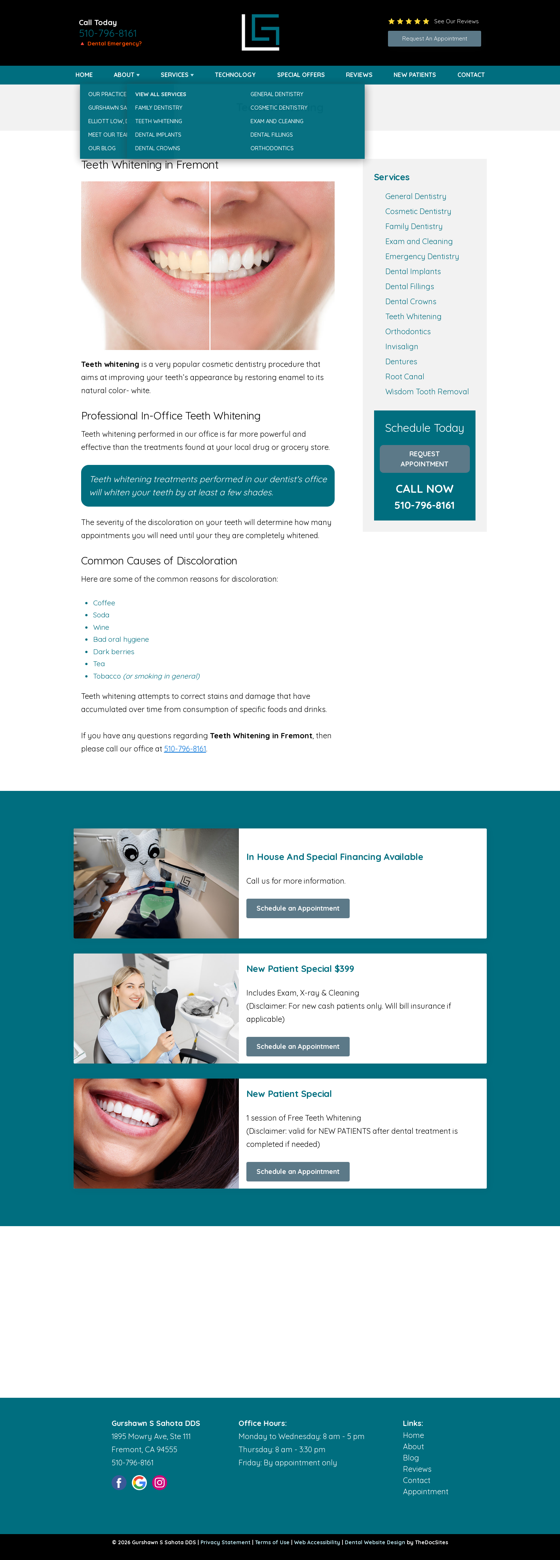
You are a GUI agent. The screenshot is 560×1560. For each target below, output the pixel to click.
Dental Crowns (410, 301)
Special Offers (301, 74)
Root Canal (404, 376)
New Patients (415, 74)
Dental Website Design (375, 1542)
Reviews (359, 74)
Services (175, 74)
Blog (411, 1457)
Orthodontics (408, 331)
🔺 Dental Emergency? (110, 43)
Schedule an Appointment (298, 908)
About (124, 74)
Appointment (425, 1491)
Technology (235, 74)
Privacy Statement (226, 1542)
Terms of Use (272, 1542)
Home (84, 74)
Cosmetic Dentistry (418, 211)
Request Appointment (424, 459)
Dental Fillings (409, 286)
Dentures (401, 361)
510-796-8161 (108, 33)
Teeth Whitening (413, 316)
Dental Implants (413, 271)
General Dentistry (416, 196)
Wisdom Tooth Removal (427, 391)
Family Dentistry (414, 226)
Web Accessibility (317, 1542)
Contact (471, 74)
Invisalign (401, 346)
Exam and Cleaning (419, 241)
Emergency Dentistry (422, 256)
